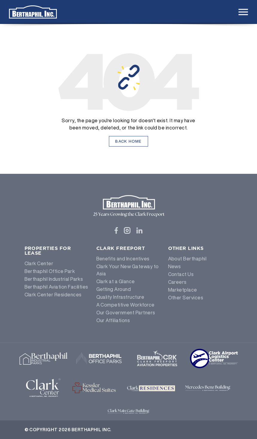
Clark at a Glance (115, 281)
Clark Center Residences (53, 294)
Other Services (185, 297)
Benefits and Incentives (123, 258)
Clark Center (39, 263)
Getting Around (113, 289)
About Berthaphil (187, 258)
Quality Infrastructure (120, 297)
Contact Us (181, 274)
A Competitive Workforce (125, 304)
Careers (177, 282)
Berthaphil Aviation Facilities (56, 286)
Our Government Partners (125, 312)
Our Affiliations (113, 320)
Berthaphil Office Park (50, 271)
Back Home (128, 141)
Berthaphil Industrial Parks (54, 279)
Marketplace (182, 289)
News (174, 266)
